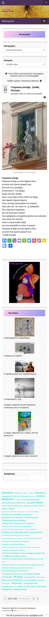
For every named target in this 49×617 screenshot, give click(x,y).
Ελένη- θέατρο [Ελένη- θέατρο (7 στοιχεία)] (8, 508)
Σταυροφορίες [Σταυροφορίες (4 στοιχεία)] (7, 586)
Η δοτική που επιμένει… (13, 356)
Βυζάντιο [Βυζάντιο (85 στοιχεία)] (8, 499)
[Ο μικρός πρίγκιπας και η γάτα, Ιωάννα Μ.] (25, 447)
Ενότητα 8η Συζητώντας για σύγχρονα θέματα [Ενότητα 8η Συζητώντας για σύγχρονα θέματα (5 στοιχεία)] (21, 574)
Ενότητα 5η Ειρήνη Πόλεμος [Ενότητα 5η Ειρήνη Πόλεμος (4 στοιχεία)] (13, 544)
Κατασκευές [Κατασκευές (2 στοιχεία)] (40, 577)
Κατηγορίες (9, 46)
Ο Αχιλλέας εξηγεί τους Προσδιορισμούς (20, 374)
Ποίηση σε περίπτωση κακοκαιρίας (30, 94)
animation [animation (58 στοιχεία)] (7, 492)
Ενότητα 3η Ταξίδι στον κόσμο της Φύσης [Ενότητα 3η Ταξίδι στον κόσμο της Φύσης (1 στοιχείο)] (15, 535)
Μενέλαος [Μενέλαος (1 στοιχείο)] (41, 580)
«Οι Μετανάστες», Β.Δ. (13, 399)
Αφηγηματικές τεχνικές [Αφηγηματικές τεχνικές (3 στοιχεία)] (11, 496)
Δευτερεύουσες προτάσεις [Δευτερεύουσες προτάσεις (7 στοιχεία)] (14, 503)
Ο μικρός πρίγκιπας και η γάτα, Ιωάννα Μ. (21, 456)
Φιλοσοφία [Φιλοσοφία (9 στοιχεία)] (41, 586)
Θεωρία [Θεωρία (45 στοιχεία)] (18, 576)
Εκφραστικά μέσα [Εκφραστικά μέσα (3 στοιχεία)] (31, 506)
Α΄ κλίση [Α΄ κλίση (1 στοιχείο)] (31, 493)
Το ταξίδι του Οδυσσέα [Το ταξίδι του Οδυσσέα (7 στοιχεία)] (25, 586)
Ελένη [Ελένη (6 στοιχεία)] (41, 505)
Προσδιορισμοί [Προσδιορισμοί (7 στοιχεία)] (30, 583)
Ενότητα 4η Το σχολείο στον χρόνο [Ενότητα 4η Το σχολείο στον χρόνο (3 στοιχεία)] (15, 541)
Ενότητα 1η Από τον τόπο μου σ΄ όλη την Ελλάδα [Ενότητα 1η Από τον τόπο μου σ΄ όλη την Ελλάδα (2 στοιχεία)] (20, 512)
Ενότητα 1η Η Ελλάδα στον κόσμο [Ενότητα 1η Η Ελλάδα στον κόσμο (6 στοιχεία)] (16, 514)
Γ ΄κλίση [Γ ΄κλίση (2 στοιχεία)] (18, 500)
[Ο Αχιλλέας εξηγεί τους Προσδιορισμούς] (25, 366)
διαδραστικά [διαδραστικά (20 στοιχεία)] (20, 589)
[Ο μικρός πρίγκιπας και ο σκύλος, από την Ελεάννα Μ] (24, 421)
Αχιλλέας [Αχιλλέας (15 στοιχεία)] (40, 496)
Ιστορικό (8, 60)
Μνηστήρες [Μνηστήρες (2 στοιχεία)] (6, 583)
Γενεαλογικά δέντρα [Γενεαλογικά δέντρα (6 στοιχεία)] (30, 499)
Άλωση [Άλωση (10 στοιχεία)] (18, 493)
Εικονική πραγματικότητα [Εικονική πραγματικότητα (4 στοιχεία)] (12, 506)
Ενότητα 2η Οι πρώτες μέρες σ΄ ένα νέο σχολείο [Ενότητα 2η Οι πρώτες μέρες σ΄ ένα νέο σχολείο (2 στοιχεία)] (19, 529)
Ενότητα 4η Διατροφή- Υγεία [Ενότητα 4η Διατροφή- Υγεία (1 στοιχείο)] (32, 538)
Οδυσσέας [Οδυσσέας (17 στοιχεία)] (16, 583)
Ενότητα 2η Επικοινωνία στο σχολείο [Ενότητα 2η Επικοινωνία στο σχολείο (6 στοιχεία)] (18, 523)
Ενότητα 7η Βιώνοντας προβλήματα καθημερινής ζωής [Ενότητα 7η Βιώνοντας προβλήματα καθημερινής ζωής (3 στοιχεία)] (23, 565)
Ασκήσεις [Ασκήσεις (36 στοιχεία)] (40, 492)
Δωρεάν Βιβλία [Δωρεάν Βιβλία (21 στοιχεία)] (35, 502)
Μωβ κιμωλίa (8, 21)
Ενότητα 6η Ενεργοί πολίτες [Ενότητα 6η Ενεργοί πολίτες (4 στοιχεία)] (13, 550)
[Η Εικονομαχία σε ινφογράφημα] (25, 327)
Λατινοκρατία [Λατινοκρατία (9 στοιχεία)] (30, 580)
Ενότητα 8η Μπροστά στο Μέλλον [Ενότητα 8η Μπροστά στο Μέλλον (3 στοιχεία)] (15, 571)
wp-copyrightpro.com (34, 615)
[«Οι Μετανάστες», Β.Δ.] (25, 388)
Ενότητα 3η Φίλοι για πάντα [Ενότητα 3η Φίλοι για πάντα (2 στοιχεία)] (12, 538)
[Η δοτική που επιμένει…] (25, 348)
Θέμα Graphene (22, 610)
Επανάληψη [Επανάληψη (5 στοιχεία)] (7, 577)
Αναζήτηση (9, 473)
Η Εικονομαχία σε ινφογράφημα (17, 338)
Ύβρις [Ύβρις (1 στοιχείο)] (25, 493)
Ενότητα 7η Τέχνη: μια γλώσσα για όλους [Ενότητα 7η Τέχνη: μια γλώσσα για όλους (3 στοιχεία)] (18, 568)
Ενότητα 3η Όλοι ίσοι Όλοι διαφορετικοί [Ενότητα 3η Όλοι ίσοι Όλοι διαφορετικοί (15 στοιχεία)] (22, 532)
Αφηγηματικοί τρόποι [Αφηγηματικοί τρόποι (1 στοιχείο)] (28, 496)
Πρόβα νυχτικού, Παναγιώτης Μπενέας (23, 81)
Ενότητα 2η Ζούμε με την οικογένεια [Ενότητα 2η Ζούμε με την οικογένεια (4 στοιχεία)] (16, 526)
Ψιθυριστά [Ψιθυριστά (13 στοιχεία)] (7, 589)
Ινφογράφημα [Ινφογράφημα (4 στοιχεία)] (29, 577)
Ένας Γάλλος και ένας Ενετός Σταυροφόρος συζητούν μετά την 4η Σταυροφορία (26, 74)
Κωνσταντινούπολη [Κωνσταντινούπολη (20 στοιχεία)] (12, 580)
